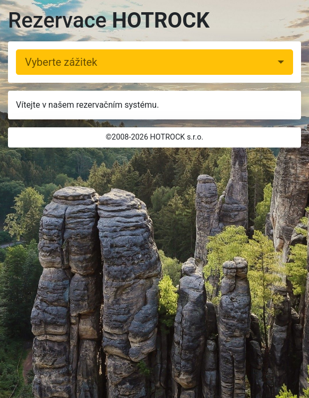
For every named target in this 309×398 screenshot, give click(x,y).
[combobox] (154, 62)
